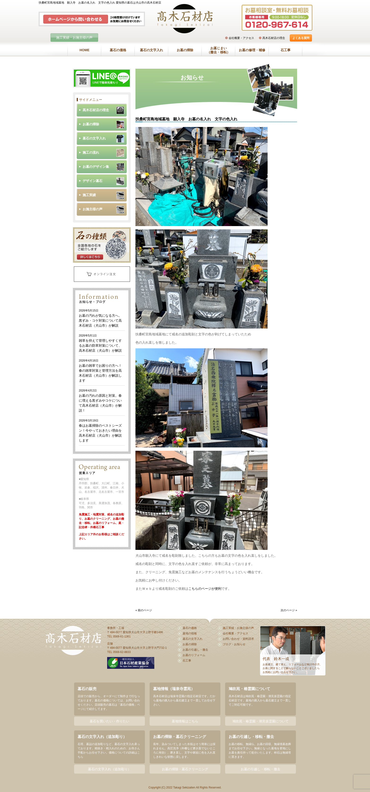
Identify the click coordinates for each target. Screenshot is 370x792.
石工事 (285, 50)
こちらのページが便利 (204, 588)
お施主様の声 (92, 209)
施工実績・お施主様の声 (74, 37)
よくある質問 (300, 38)
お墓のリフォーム (194, 655)
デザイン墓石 (92, 181)
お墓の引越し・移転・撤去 (260, 769)
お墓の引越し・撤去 (195, 649)
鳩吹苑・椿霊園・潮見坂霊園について (260, 721)
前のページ (145, 610)
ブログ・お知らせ (234, 644)
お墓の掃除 (185, 50)
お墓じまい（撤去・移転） (218, 50)
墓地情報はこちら (185, 721)
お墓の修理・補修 (252, 50)
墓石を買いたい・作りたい (109, 721)
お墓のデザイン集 (96, 167)
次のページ (288, 610)
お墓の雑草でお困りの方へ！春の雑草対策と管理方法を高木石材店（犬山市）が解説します (100, 370)
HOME (84, 50)
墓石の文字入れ (151, 50)
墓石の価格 (118, 50)
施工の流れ (91, 152)
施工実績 (89, 195)
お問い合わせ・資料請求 (238, 638)
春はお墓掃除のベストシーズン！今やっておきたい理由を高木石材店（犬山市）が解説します (100, 430)
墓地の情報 (190, 633)
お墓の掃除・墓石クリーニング (185, 769)
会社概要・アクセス (241, 38)
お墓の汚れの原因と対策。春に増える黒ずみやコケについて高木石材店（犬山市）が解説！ (100, 400)
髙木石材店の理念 (273, 38)
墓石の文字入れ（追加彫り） (109, 769)
